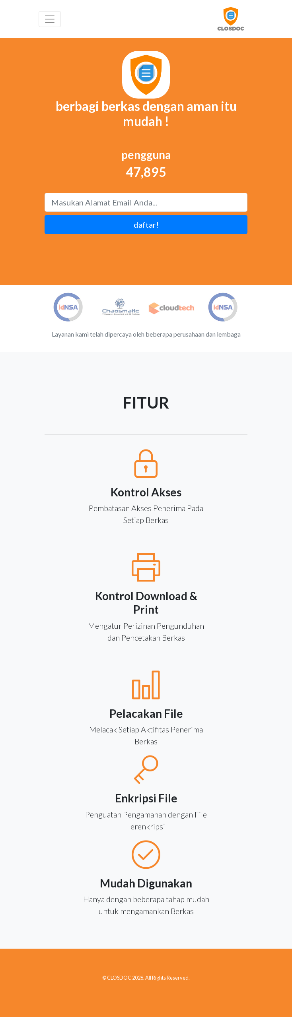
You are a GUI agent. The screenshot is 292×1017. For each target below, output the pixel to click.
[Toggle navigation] (50, 19)
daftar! (146, 224)
